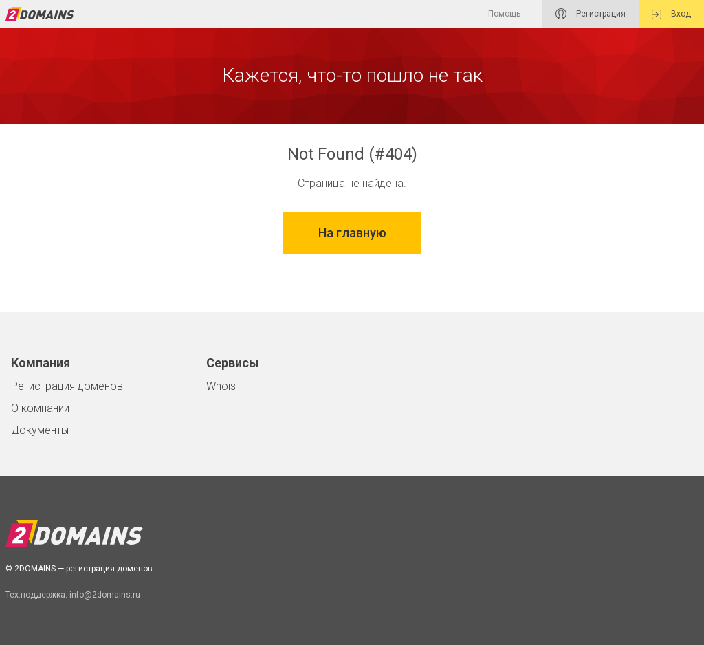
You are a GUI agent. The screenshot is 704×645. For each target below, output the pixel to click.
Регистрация (591, 13)
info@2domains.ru (104, 595)
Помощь (504, 14)
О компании (40, 408)
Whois (221, 386)
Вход (671, 14)
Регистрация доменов (67, 386)
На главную (352, 233)
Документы (40, 430)
